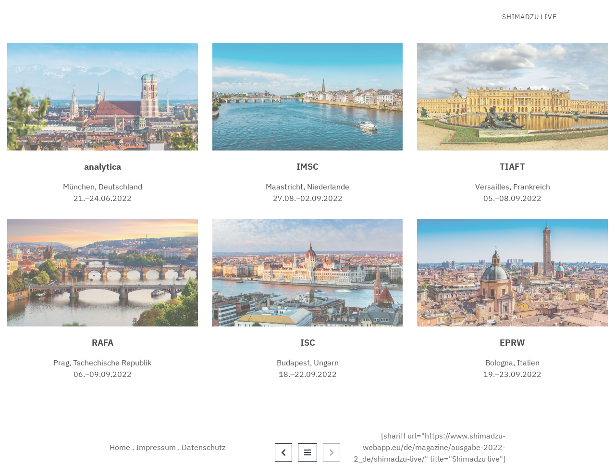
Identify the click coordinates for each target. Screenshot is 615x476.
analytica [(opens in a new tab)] (102, 166)
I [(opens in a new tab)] (302, 342)
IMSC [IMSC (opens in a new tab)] (307, 166)
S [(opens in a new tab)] (306, 342)
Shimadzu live (529, 17)
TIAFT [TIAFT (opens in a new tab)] (512, 166)
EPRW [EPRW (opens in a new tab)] (512, 342)
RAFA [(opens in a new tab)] (102, 342)
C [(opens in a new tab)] (312, 342)
